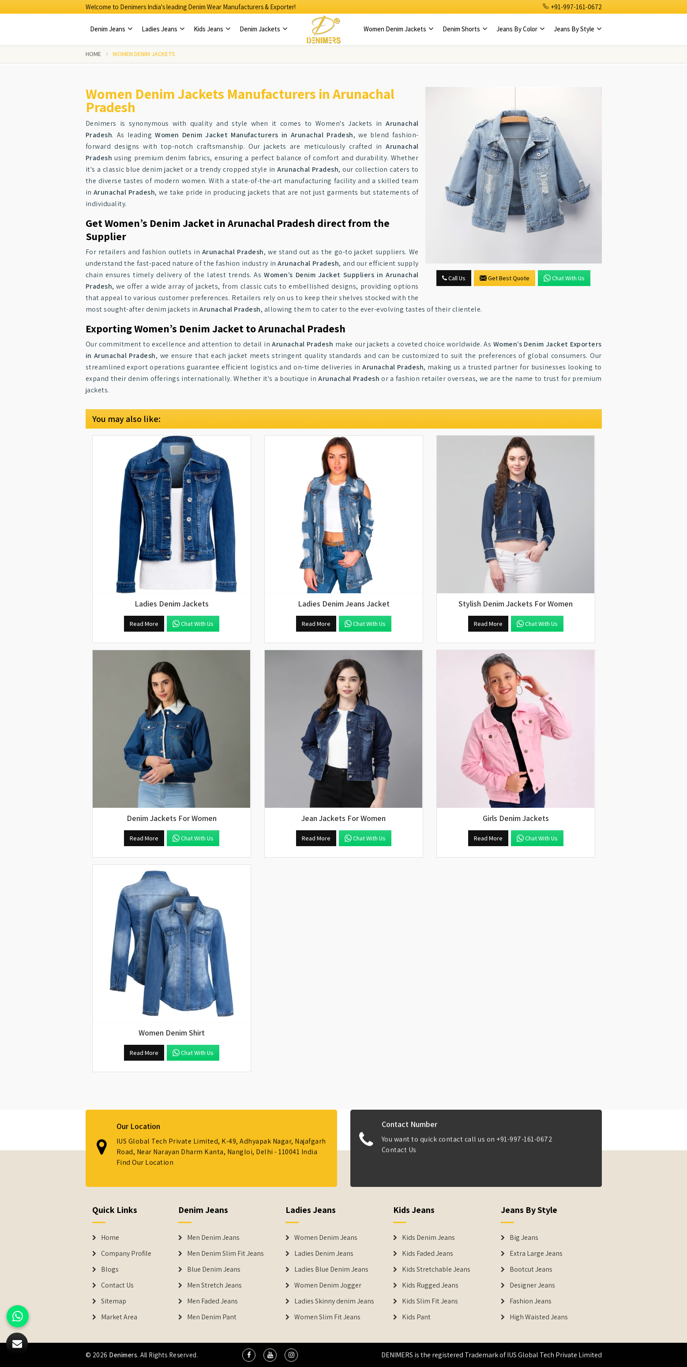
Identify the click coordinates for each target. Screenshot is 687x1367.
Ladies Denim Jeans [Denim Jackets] (323, 1253)
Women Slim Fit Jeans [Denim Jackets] (327, 1317)
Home (93, 54)
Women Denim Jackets (399, 29)
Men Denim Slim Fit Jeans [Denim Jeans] (225, 1253)
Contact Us (399, 1157)
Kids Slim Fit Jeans (430, 1301)
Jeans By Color (520, 29)
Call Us (454, 278)
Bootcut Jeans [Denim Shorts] (531, 1269)
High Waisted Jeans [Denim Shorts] (539, 1317)
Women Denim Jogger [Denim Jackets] (327, 1285)
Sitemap (113, 1301)
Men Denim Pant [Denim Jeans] (212, 1317)
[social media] (248, 1355)
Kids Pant (416, 1317)
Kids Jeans (212, 29)
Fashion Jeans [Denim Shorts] (531, 1301)
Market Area (119, 1317)
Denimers (123, 1355)
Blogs (110, 1269)
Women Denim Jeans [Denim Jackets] (325, 1237)
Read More (144, 624)
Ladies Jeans (163, 29)
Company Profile (126, 1253)
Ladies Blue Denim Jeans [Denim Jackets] (331, 1269)
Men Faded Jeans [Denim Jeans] (212, 1301)
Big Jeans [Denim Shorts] (524, 1237)
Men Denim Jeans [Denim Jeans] (213, 1237)
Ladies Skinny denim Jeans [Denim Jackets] (334, 1301)
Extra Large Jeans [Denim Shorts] (536, 1253)
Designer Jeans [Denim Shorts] (532, 1285)
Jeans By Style (578, 29)
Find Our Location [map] (145, 1154)
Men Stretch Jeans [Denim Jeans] (214, 1285)
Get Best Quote (504, 278)
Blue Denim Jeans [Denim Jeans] (213, 1269)
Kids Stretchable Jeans (436, 1269)
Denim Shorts (465, 29)
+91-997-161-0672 (572, 7)
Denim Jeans (111, 29)
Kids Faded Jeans (427, 1253)
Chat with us (564, 278)
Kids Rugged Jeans (430, 1285)
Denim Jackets (264, 29)
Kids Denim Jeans (428, 1237)
